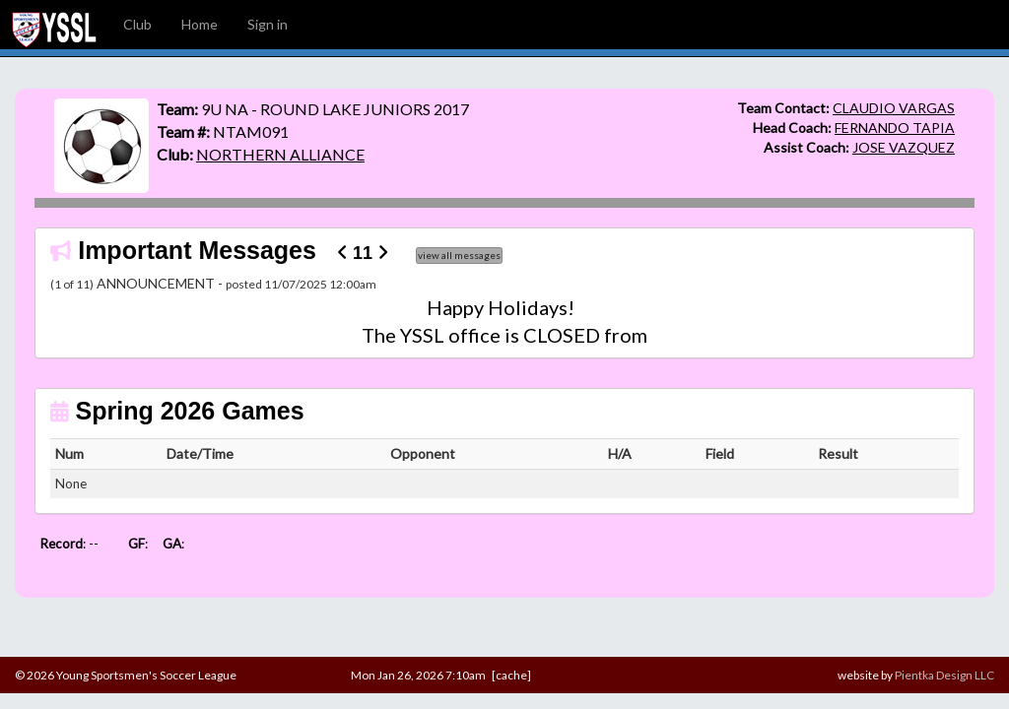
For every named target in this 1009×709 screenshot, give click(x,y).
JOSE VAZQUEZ (903, 147)
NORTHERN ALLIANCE (280, 154)
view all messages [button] (459, 255)
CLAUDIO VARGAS (894, 107)
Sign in (267, 24)
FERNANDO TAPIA (895, 127)
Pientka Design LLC (944, 675)
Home (199, 24)
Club (137, 24)
